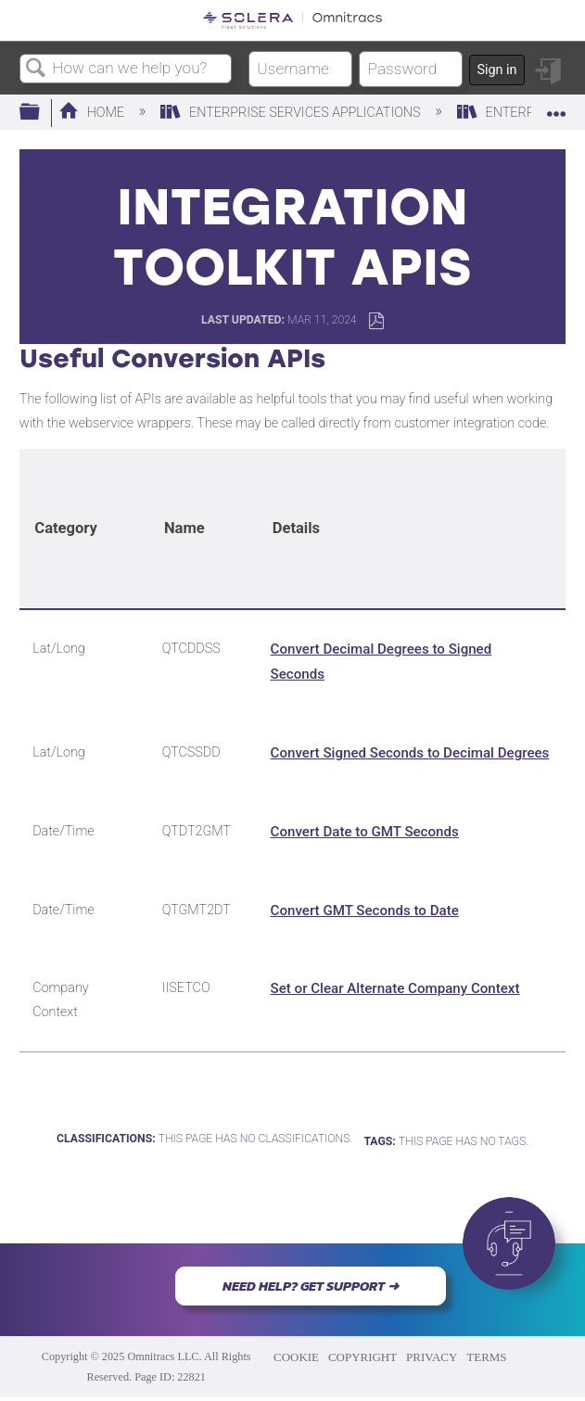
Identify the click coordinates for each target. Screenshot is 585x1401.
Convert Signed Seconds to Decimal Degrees (410, 753)
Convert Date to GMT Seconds (365, 831)
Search (36, 69)
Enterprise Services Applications (292, 113)
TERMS (486, 1357)
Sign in (496, 70)
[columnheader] (84, 529)
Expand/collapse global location (556, 107)
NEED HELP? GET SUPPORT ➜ (311, 1286)
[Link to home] (292, 20)
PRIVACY (431, 1357)
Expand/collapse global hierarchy (42, 112)
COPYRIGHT (362, 1357)
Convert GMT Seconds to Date (365, 910)
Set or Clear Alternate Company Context (395, 988)
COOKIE (296, 1357)
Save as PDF (376, 321)
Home (93, 113)
